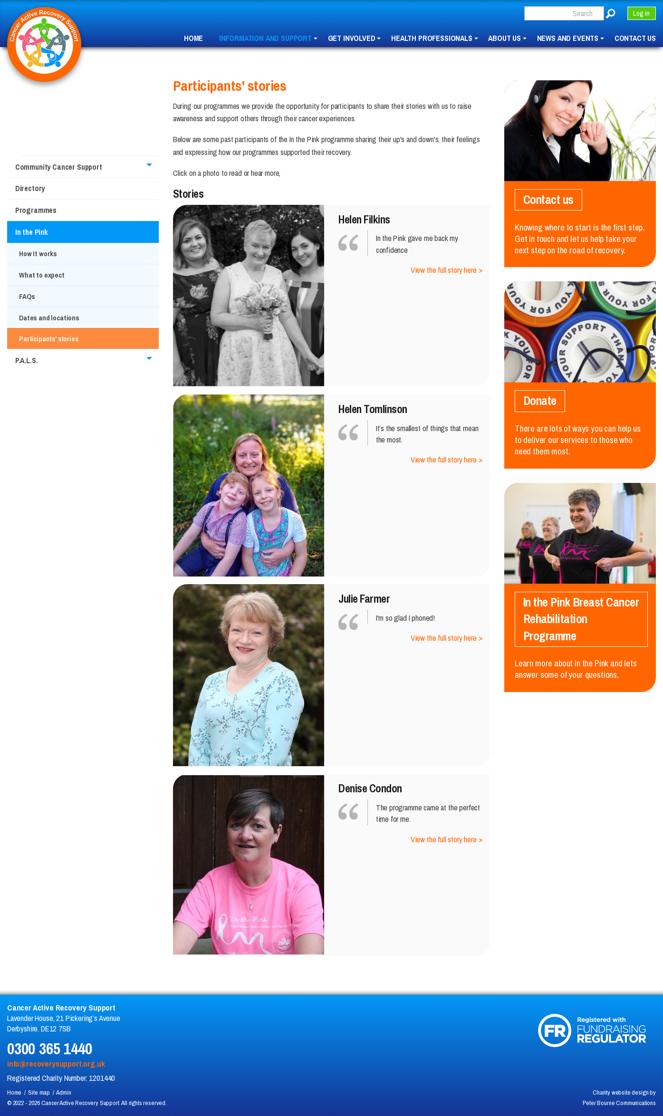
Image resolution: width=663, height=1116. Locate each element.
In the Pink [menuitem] (31, 232)
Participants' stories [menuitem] (48, 339)
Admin (63, 1092)
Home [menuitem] (193, 38)
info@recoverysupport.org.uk (56, 1063)
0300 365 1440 (49, 1048)
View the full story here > (446, 270)
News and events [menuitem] (567, 38)
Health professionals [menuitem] (431, 38)
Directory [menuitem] (30, 188)
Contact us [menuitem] (635, 38)
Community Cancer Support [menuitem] (58, 167)
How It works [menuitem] (38, 254)
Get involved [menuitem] (351, 38)
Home (14, 1092)
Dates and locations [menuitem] (49, 318)
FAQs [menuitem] (27, 296)
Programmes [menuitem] (36, 210)
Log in (641, 13)
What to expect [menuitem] (42, 275)
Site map (39, 1092)
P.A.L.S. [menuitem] (26, 360)
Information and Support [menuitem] (265, 38)
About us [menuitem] (504, 38)
